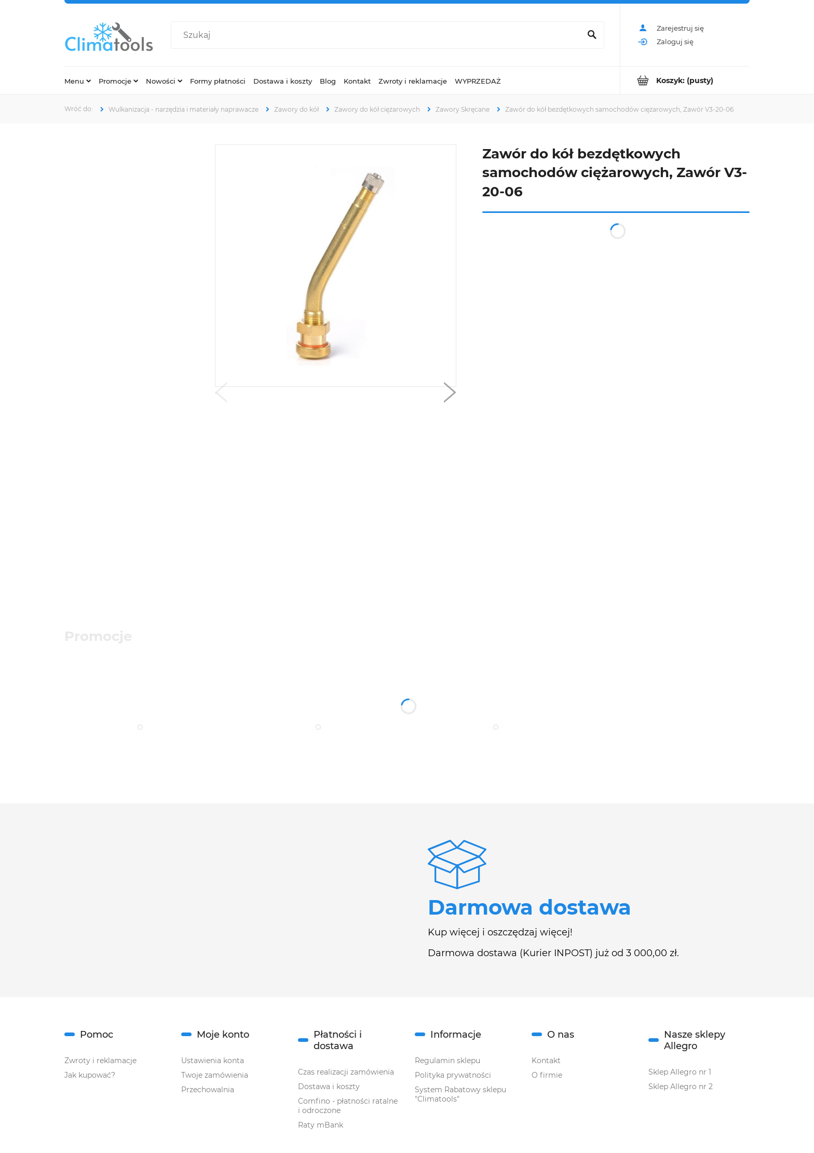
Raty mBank (320, 1125)
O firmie (547, 1075)
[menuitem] (77, 80)
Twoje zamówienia (214, 1075)
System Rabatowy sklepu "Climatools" (460, 1094)
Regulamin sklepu (447, 1060)
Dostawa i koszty (329, 1086)
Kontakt (546, 1060)
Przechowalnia (207, 1089)
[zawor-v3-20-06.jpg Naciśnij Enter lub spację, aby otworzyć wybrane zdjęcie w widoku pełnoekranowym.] (336, 266)
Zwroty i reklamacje (100, 1060)
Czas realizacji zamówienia (346, 1072)
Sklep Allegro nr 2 (680, 1086)
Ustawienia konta (212, 1060)
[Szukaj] (592, 35)
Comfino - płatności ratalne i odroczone (348, 1105)
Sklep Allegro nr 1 (679, 1072)
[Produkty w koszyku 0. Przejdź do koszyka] (685, 80)
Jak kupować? (89, 1075)
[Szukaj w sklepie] (377, 35)
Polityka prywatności (453, 1075)
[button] (221, 394)
